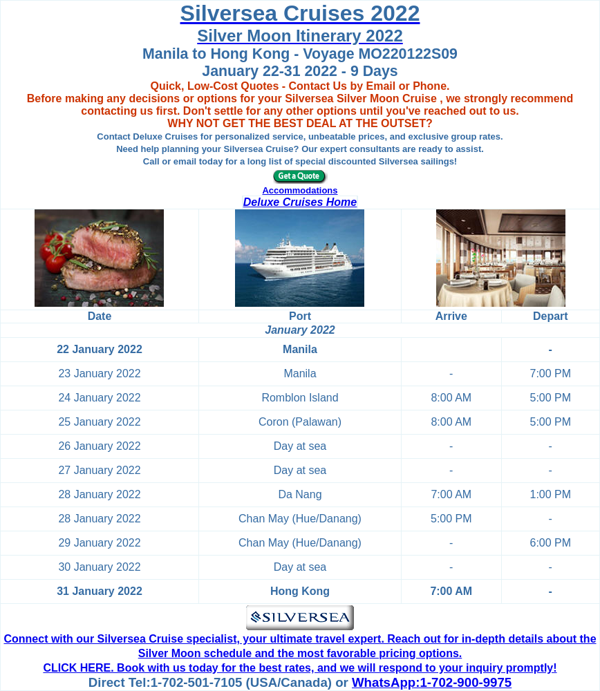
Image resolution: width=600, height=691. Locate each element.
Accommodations (299, 190)
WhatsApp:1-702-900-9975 (432, 682)
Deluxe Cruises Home (300, 202)
